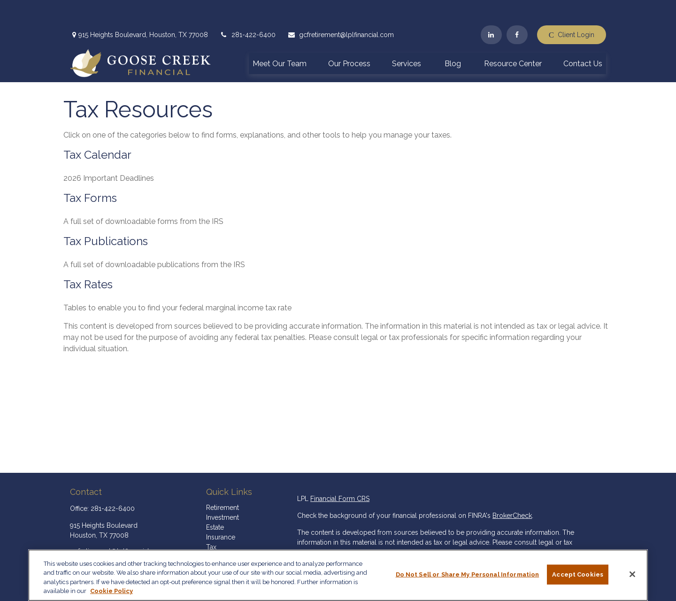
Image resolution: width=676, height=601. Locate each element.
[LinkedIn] (491, 9)
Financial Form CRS (339, 473)
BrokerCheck (512, 490)
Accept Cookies (577, 574)
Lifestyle (218, 541)
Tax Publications (105, 216)
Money (216, 531)
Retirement (222, 482)
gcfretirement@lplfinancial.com (340, 9)
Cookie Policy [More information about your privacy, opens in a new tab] (111, 590)
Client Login (571, 10)
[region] (338, 575)
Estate (215, 502)
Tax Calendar (97, 129)
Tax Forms (90, 172)
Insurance (220, 512)
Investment (222, 492)
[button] (279, 37)
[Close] (632, 574)
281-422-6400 (248, 9)
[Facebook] (517, 9)
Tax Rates (88, 259)
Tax (211, 521)
